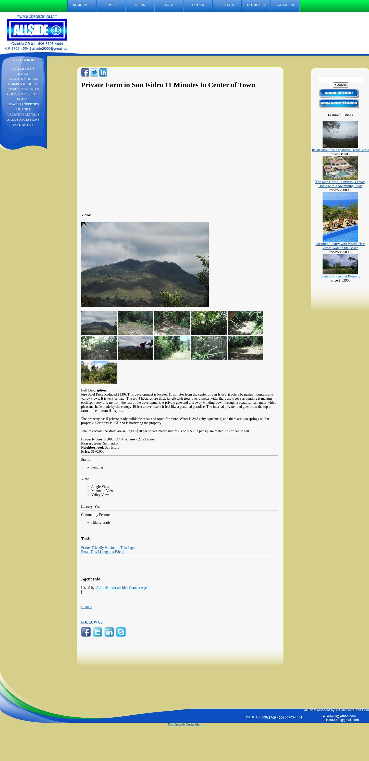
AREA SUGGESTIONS (23, 119)
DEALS (23, 73)
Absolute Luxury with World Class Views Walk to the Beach (340, 246)
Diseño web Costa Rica (184, 725)
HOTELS (198, 5)
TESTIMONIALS (256, 5)
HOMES (110, 5)
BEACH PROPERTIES (23, 104)
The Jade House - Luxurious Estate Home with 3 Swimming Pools (340, 184)
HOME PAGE (82, 5)
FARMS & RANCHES (23, 84)
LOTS (169, 5)
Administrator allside (111, 588)
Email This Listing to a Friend (102, 552)
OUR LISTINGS (23, 68)
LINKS (86, 607)
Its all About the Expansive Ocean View (340, 150)
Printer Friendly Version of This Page (107, 548)
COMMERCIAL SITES (23, 94)
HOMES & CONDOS (23, 79)
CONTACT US (285, 5)
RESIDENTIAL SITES (23, 89)
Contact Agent (139, 588)
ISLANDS (23, 109)
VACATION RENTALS (23, 114)
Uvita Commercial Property (340, 276)
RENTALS (227, 5)
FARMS (140, 5)
